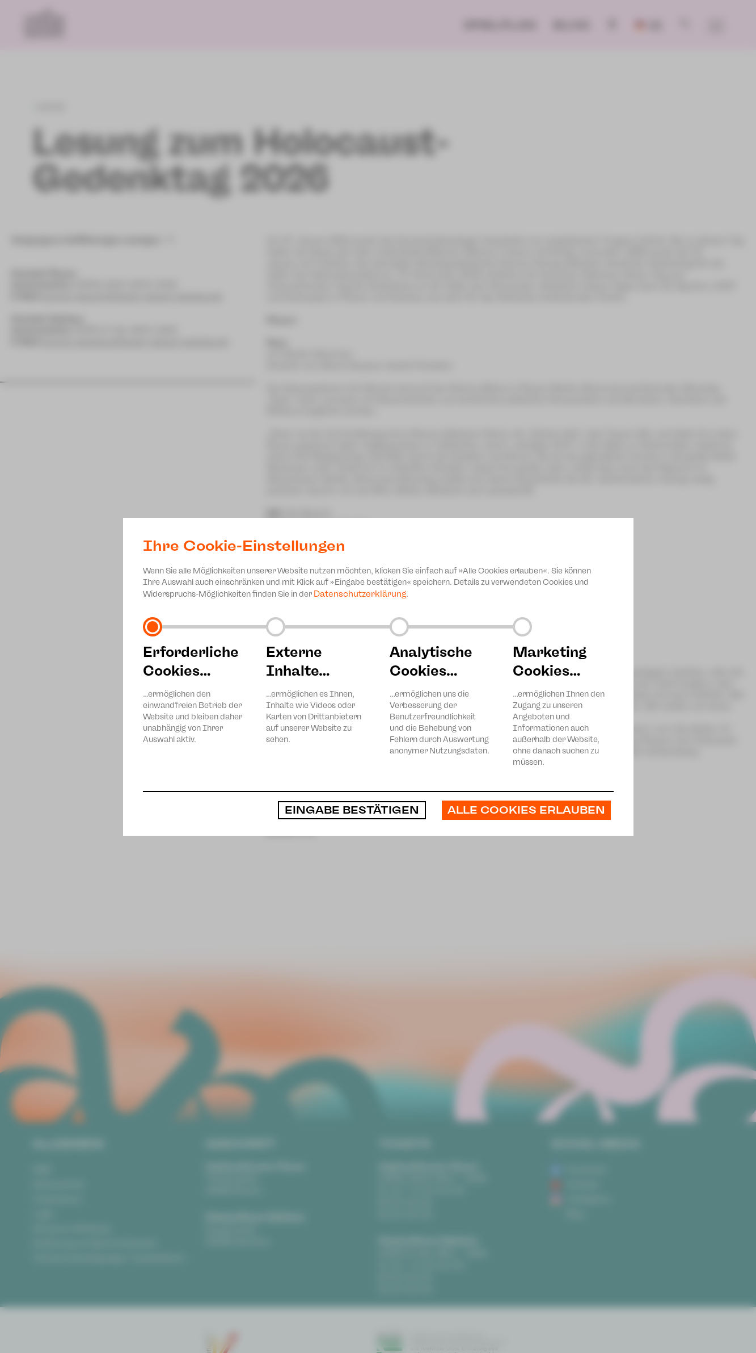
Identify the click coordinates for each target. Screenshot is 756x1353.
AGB (41, 1169)
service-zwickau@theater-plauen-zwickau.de (135, 342)
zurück (48, 107)
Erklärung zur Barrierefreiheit (94, 1243)
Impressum (57, 1199)
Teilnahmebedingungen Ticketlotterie (108, 1258)
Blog (571, 25)
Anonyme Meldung (70, 1229)
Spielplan (499, 25)
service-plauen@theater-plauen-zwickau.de (131, 296)
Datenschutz (58, 1184)
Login (43, 1214)
